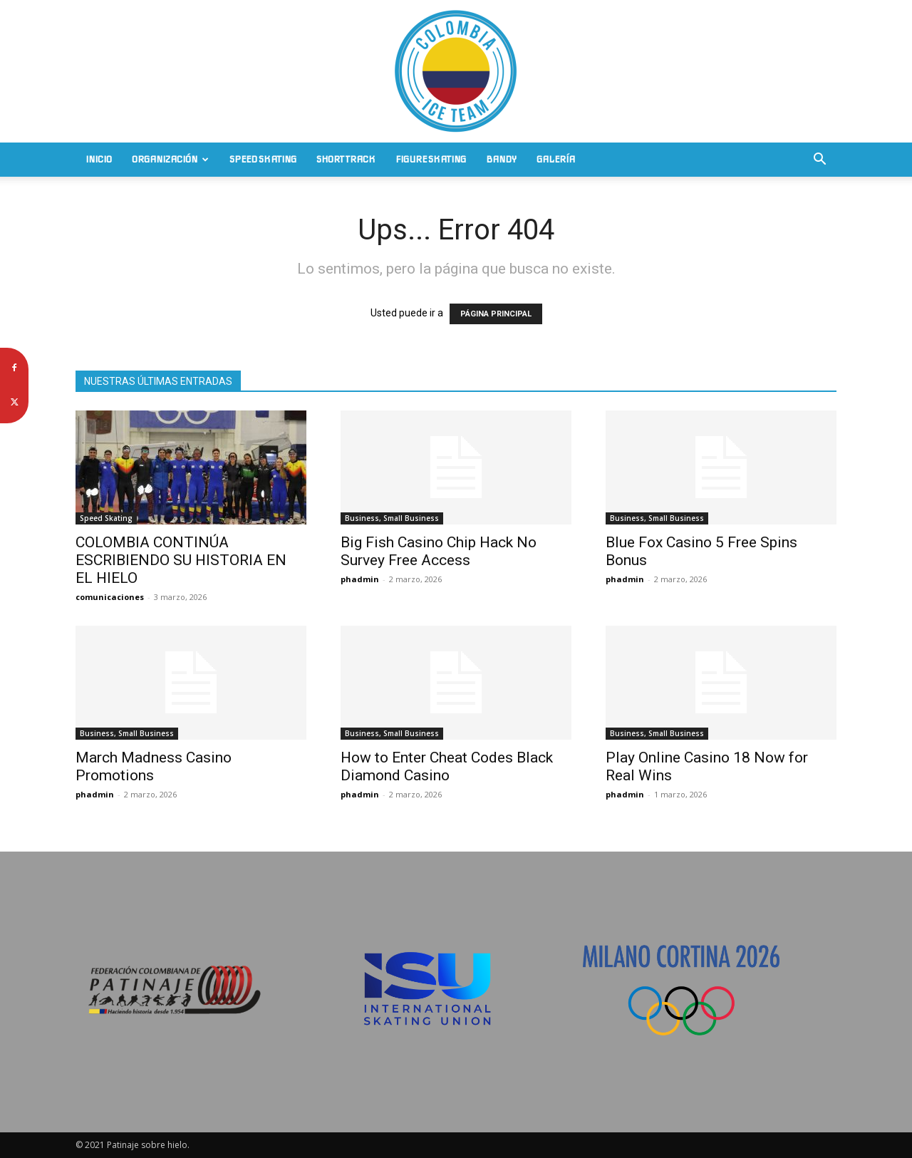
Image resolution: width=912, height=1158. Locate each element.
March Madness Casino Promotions (154, 766)
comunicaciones (110, 596)
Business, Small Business (392, 518)
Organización (170, 159)
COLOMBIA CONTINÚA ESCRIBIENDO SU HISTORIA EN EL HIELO (181, 560)
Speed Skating (262, 159)
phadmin (360, 579)
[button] (819, 160)
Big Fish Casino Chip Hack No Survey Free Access (439, 551)
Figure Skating (430, 159)
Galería (556, 159)
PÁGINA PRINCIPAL (496, 314)
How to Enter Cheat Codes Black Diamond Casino (447, 766)
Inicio (99, 159)
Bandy (501, 159)
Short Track (345, 159)
